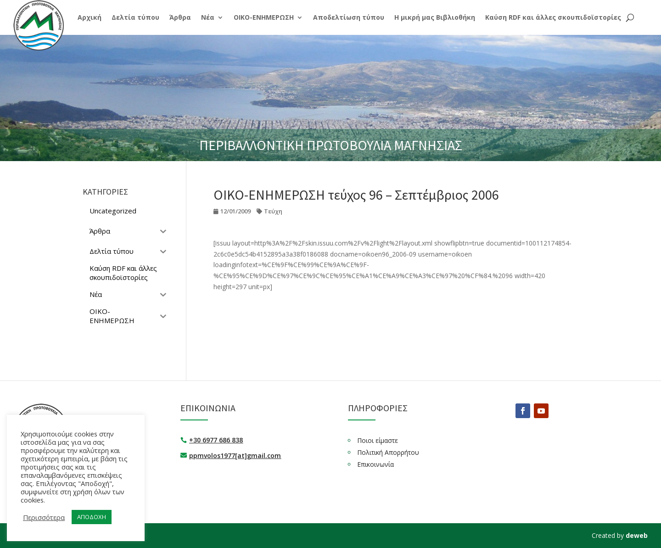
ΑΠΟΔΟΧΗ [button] (91, 517)
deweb (637, 535)
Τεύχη (273, 211)
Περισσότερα (44, 517)
